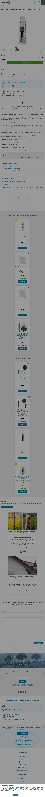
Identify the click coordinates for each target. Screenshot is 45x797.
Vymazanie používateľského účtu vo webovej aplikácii (23, 743)
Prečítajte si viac (22, 547)
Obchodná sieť (22, 776)
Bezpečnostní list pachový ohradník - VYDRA (13, 168)
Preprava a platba (22, 759)
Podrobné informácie (17, 790)
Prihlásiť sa (23, 681)
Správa (3, 626)
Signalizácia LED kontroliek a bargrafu (23, 744)
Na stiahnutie (22, 780)
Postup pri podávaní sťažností (22, 761)
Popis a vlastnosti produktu (7, 108)
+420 (8, 86)
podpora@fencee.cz (18, 86)
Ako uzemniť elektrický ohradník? (8, 178)
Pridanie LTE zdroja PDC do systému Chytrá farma (23, 741)
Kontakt (22, 754)
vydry (42, 118)
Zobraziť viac (3, 55)
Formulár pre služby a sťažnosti (22, 762)
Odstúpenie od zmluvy (22, 764)
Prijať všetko (15, 795)
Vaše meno (4, 611)
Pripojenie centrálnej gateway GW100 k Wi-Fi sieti (23, 740)
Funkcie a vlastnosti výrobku (22, 767)
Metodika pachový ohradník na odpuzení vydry (13, 170)
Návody (22, 781)
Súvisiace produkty (30, 108)
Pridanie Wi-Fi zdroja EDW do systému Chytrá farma (23, 738)
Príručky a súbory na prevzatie (19, 108)
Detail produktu (22, 247)
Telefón (3, 621)
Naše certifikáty (22, 778)
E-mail (3, 616)
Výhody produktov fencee (22, 765)
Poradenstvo (5, 184)
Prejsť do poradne (23, 733)
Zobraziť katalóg (22, 664)
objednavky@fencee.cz (19, 95)
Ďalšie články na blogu (7, 507)
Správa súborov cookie (5, 792)
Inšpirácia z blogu (39, 108)
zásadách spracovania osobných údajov (25, 685)
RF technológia (5, 179)
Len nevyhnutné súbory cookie (6, 795)
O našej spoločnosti (22, 783)
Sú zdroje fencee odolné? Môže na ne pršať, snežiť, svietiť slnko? (14, 181)
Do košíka (25, 62)
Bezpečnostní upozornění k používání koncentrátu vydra (15, 166)
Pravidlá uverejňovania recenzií (22, 770)
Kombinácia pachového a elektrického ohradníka (22, 537)
